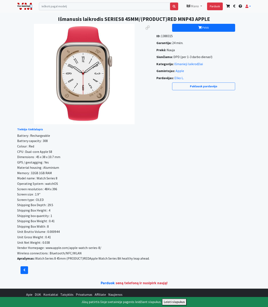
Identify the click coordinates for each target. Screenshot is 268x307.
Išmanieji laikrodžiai (188, 64)
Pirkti (203, 27)
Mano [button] (193, 6)
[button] (248, 6)
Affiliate (100, 294)
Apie (29, 294)
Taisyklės (66, 294)
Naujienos (115, 294)
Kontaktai (50, 294)
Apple (180, 71)
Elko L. (179, 78)
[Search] (104, 6)
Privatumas (84, 294)
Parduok (215, 6)
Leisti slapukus (174, 302)
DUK (38, 294)
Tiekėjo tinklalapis (30, 129)
